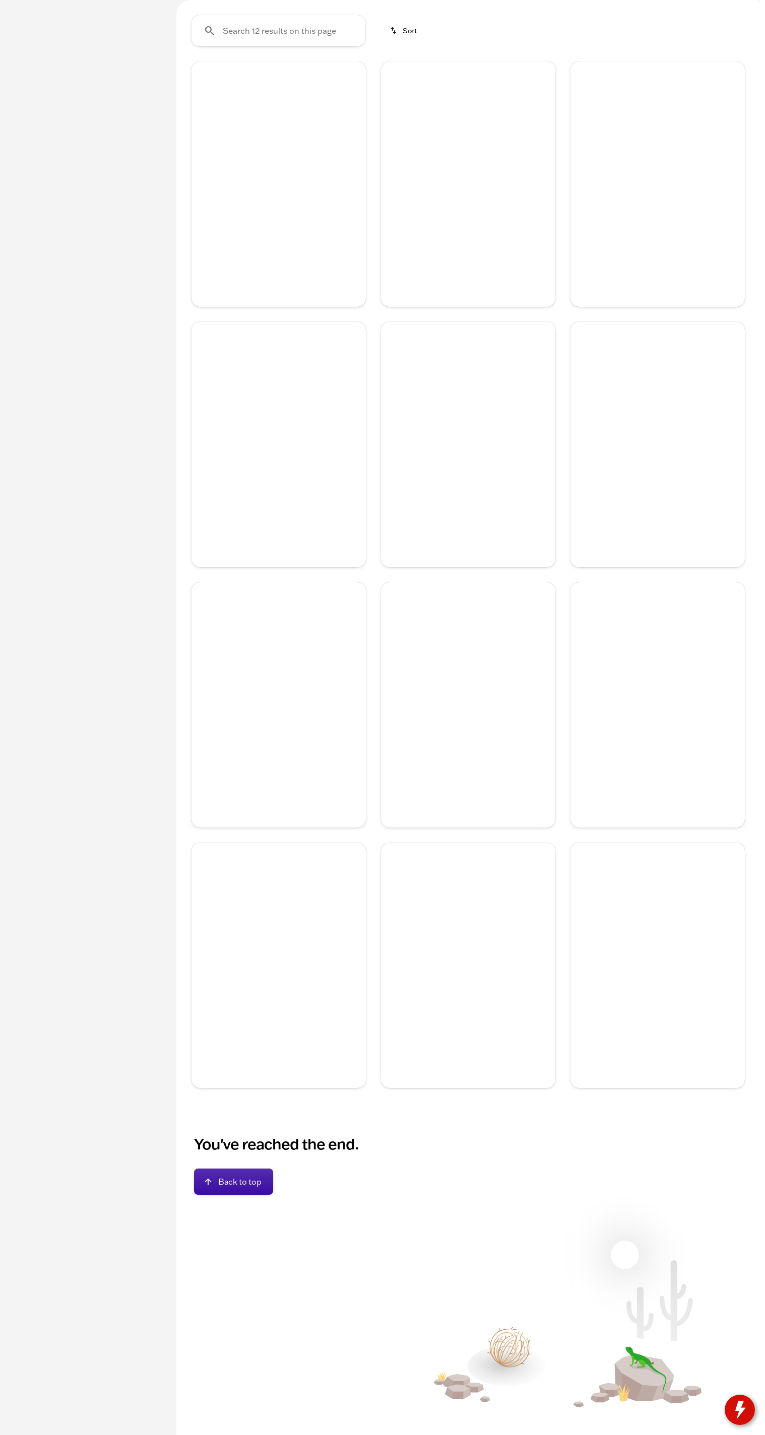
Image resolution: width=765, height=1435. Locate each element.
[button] (205, 222)
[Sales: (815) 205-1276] (522, 8)
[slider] (24, 188)
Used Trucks (347, 75)
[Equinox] (74, 124)
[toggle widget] (740, 1410)
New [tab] (33, 75)
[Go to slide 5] (307, 275)
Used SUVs (417, 75)
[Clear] (130, 309)
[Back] (139, 104)
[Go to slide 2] (262, 275)
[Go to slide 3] (277, 275)
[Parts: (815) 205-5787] (456, 8)
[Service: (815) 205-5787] (386, 8)
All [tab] (85, 75)
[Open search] (642, 34)
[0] (32, 240)
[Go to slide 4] (292, 275)
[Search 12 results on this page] (278, 126)
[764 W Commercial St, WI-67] (710, 8)
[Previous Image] (205, 223)
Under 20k (207, 75)
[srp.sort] (404, 126)
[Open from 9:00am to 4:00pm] (612, 8)
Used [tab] (138, 75)
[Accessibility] (27, 8)
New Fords (484, 75)
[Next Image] (352, 223)
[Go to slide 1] (247, 275)
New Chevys (275, 75)
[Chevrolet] (30, 124)
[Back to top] (233, 1277)
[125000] (132, 240)
